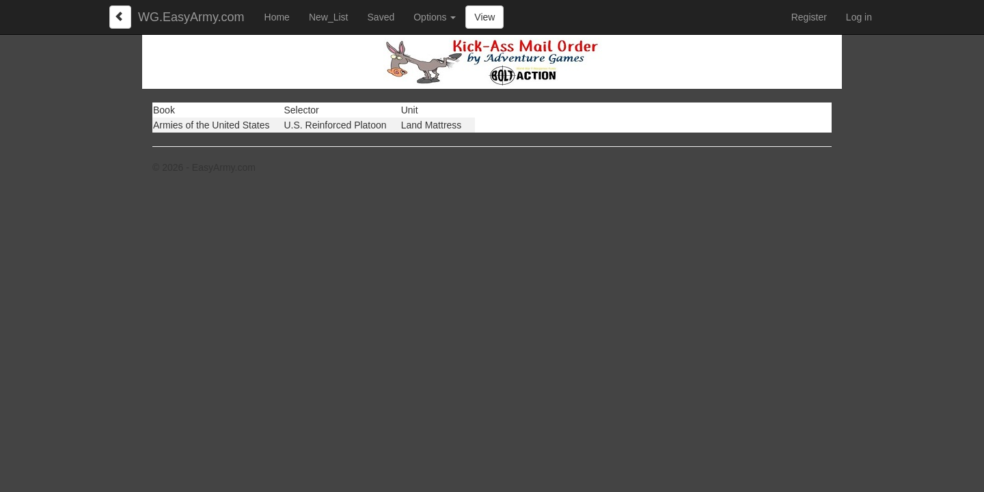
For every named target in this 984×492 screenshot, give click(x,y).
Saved (381, 17)
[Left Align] (120, 17)
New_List (328, 17)
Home (277, 17)
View (484, 17)
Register (809, 17)
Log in (859, 17)
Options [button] (434, 17)
